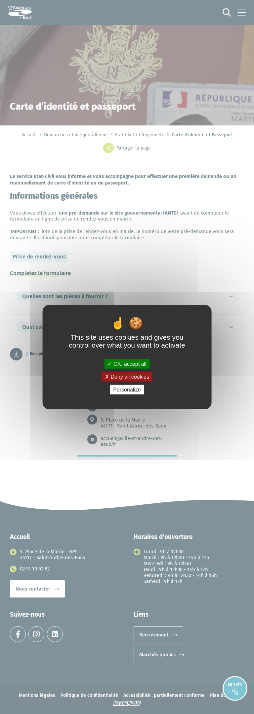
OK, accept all (126, 363)
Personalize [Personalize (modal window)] (127, 389)
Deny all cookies (127, 376)
